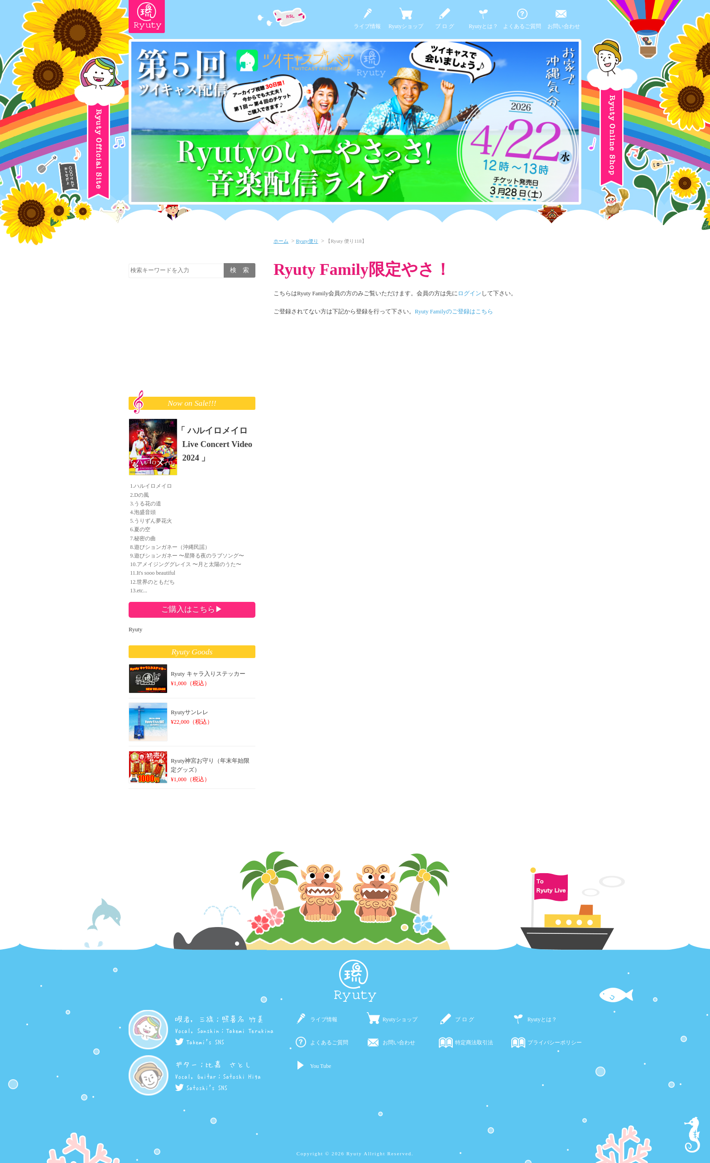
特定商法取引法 (474, 1042)
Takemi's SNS (199, 1042)
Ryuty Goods (192, 651)
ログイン (469, 293)
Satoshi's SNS (201, 1088)
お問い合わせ (563, 26)
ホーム (280, 241)
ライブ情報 (367, 26)
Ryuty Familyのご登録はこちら (454, 311)
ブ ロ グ (444, 26)
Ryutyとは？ (483, 26)
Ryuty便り (307, 241)
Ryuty (135, 629)
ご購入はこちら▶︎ (192, 609)
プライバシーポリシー (555, 1042)
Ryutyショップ (406, 26)
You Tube (320, 1066)
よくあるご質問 (522, 26)
